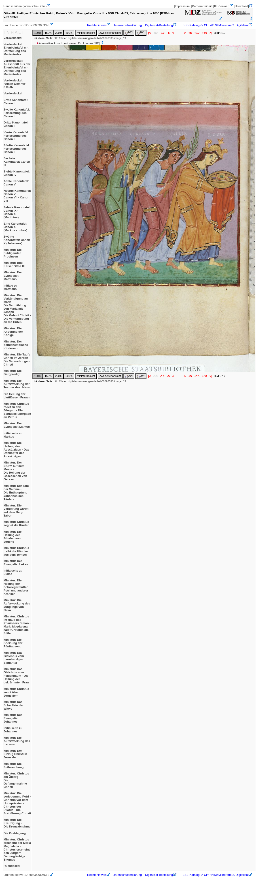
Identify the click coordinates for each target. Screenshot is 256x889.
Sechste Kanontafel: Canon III (17, 162)
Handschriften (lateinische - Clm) (25, 6)
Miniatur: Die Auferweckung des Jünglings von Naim (17, 605)
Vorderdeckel (13, 38)
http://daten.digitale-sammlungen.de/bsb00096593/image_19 (90, 38)
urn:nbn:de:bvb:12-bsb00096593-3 (26, 25)
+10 (197, 32)
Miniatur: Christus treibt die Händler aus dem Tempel (16, 551)
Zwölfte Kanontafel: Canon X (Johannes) (17, 240)
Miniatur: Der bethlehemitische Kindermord (16, 345)
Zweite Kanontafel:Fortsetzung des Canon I (17, 113)
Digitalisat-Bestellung (159, 25)
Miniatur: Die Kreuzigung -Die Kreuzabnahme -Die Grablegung (17, 826)
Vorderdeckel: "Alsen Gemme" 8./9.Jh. (15, 84)
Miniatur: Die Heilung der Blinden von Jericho (13, 536)
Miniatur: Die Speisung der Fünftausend (13, 643)
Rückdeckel (12, 866)
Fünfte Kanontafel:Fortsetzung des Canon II (17, 149)
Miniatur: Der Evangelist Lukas (16, 562)
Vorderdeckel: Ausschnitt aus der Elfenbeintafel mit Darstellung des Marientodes (17, 67)
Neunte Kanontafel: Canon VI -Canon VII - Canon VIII (17, 195)
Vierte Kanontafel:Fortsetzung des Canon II (16, 136)
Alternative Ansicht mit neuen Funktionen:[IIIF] (68, 43)
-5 (168, 32)
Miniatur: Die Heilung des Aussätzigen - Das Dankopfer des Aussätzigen (16, 449)
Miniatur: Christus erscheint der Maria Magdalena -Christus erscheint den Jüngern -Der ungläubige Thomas (17, 849)
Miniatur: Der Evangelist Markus (17, 425)
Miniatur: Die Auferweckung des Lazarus (17, 741)
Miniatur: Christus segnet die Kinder (16, 523)
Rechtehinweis (97, 25)
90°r (141, 33)
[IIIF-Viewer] (221, 6)
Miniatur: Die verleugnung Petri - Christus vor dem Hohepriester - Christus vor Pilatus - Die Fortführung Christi (17, 803)
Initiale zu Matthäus (10, 287)
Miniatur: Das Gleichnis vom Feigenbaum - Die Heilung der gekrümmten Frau (16, 675)
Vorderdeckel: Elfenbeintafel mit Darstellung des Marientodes (16, 49)
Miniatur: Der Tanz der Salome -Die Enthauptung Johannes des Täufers (16, 492)
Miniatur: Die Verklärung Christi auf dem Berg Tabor (16, 510)
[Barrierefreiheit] (201, 6)
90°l (129, 33)
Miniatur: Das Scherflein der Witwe (13, 705)
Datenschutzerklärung (127, 25)
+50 (204, 32)
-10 (162, 32)
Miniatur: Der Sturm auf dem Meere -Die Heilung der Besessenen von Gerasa (15, 471)
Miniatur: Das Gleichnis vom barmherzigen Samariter (14, 657)
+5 (190, 32)
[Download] (241, 6)
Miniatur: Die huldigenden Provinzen (13, 253)
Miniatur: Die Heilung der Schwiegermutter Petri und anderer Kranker (16, 587)
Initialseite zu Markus (13, 435)
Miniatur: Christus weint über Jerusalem (16, 692)
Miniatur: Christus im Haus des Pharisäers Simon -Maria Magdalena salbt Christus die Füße (17, 625)
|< (149, 32)
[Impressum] (182, 6)
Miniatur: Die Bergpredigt (13, 372)
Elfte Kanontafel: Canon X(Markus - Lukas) (15, 227)
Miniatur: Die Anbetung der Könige (13, 332)
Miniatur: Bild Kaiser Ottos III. (14, 264)
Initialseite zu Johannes (13, 729)
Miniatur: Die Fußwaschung (14, 765)
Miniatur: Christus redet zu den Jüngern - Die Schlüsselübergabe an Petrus (17, 410)
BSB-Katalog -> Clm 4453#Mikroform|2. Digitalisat (215, 25)
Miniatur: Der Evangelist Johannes (13, 718)
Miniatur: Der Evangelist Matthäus (13, 276)
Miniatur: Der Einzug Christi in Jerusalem (15, 754)
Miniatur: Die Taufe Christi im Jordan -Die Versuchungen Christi (17, 359)
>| (211, 32)
